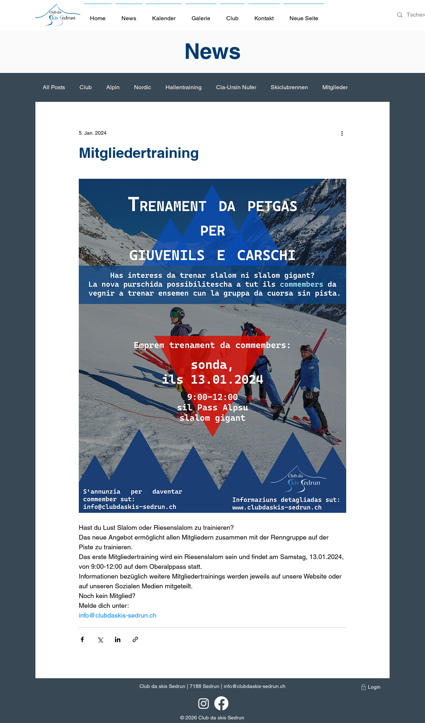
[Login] (374, 687)
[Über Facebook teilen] (82, 639)
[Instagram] (204, 703)
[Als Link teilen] (135, 639)
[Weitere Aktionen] (342, 133)
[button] (232, 15)
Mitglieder (335, 87)
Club (86, 87)
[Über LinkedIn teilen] (117, 639)
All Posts (54, 87)
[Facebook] (221, 703)
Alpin (113, 87)
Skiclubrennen (289, 87)
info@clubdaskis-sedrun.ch (255, 686)
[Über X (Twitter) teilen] (99, 639)
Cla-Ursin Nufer (236, 87)
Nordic (142, 87)
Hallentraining (184, 87)
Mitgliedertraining (139, 152)
